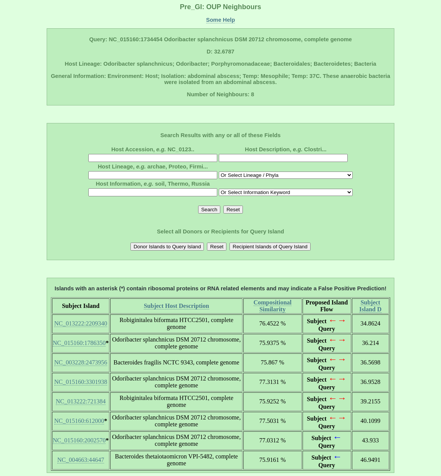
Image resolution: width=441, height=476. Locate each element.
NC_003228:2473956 (80, 362)
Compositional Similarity (273, 305)
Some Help (220, 20)
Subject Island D (370, 305)
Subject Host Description (176, 306)
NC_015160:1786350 (79, 343)
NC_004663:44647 (80, 460)
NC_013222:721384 (81, 401)
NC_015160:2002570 (79, 440)
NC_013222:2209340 (80, 323)
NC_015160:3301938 (80, 382)
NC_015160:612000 (79, 421)
